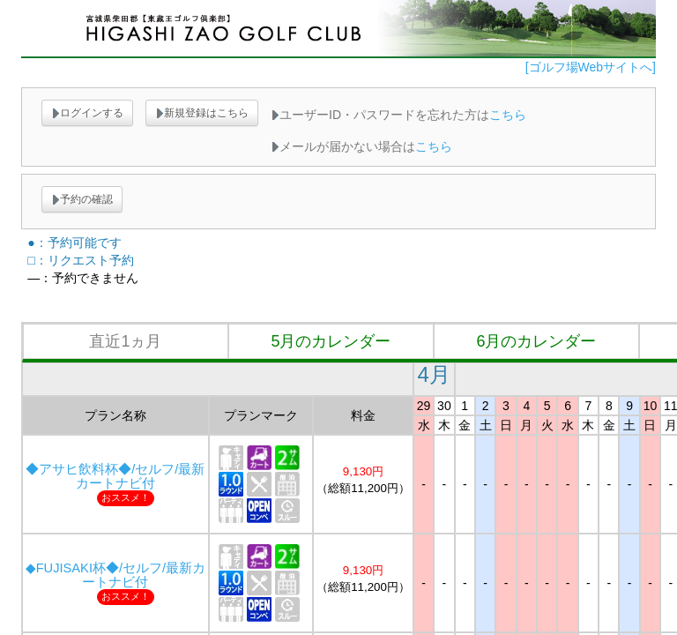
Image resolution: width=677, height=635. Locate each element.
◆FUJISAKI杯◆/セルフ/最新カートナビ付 (115, 575)
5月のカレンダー (331, 341)
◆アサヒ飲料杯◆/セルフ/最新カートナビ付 (115, 476)
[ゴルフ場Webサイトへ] (590, 67)
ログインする (87, 113)
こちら (507, 115)
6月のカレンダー (536, 341)
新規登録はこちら (202, 113)
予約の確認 (82, 199)
